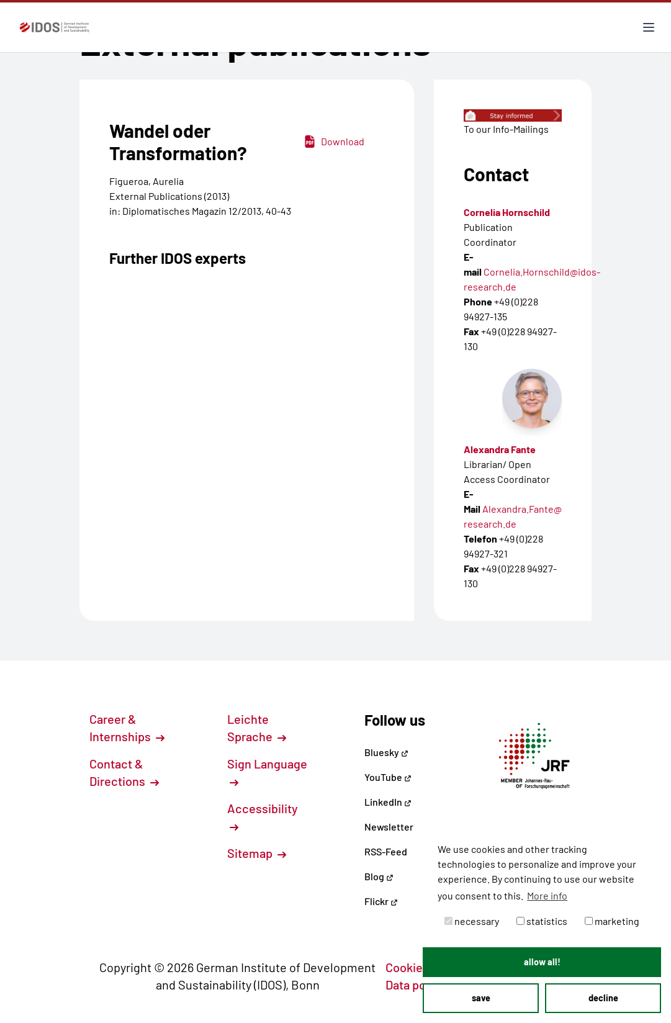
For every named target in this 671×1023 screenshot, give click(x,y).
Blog (379, 876)
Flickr (381, 901)
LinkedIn (388, 802)
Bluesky (386, 752)
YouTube (388, 777)
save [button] (481, 998)
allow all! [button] (542, 962)
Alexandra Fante (500, 449)
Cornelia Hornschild (507, 212)
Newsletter (388, 826)
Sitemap (256, 852)
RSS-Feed (385, 851)
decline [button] (603, 998)
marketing (612, 921)
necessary (471, 921)
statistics (541, 921)
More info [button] (547, 895)
